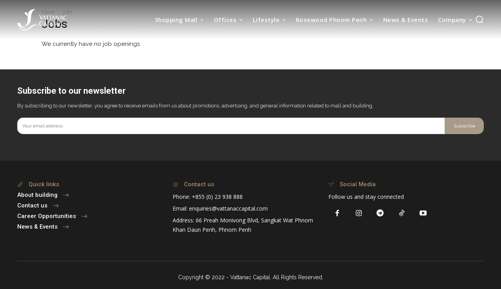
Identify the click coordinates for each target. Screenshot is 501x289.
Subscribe (464, 126)
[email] (231, 126)
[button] (479, 19)
